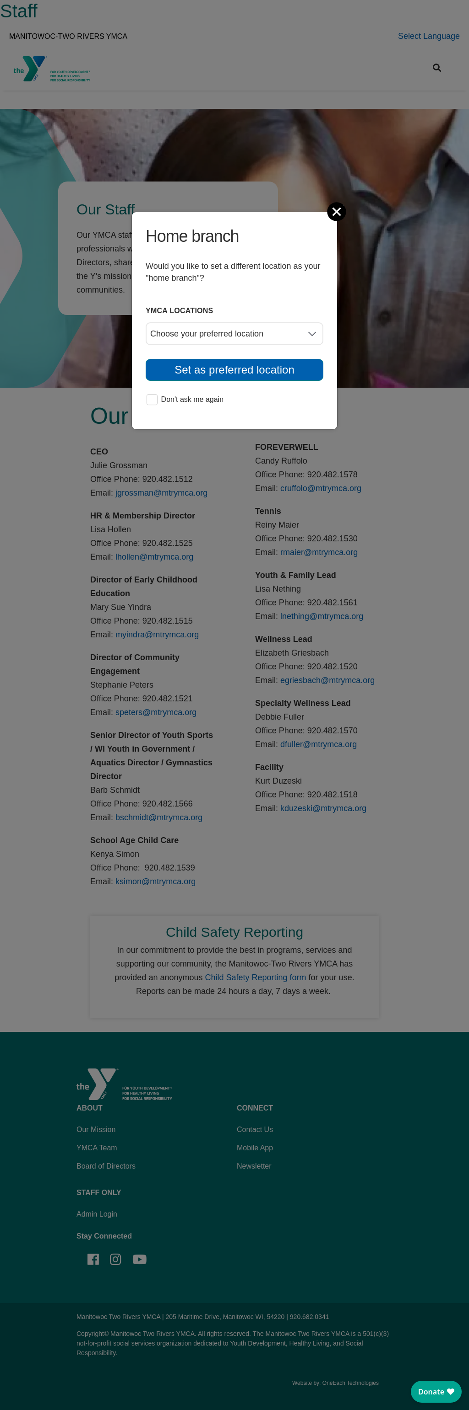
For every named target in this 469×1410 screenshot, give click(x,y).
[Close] (337, 211)
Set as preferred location (234, 369)
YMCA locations (179, 311)
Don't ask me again (185, 400)
